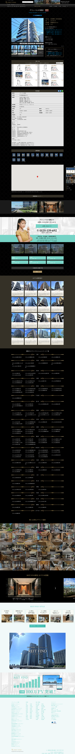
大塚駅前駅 (26, 101)
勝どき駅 (37, 712)
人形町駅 (37, 713)
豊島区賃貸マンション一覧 (14, 4)
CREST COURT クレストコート (16, 730)
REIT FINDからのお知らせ (55, 716)
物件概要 (56, 6)
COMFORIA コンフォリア (15, 706)
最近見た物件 (68, 172)
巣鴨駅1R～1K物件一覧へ (33, 258)
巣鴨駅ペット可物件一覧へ (16, 262)
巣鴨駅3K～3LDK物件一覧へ (52, 262)
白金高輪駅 (37, 709)
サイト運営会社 (53, 719)
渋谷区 (27, 705)
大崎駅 (42, 715)
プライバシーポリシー (54, 713)
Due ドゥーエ (13, 722)
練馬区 (31, 716)
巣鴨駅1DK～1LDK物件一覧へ (34, 262)
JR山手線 (21, 97)
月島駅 (37, 719)
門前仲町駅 (43, 706)
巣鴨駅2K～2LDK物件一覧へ (52, 258)
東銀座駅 (37, 716)
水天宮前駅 (37, 715)
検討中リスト (53, 712)
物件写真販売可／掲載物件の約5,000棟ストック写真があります (28, 55)
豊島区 (23, 95)
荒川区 (31, 713)
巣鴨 (25, 95)
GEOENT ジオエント (14, 744)
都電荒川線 (21, 101)
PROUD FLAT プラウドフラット (16, 709)
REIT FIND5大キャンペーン (37, 625)
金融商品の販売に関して (55, 715)
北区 (26, 713)
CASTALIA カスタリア (14, 715)
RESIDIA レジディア (14, 705)
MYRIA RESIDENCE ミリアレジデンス (17, 723)
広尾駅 (37, 708)
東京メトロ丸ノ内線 (23, 102)
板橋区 (27, 716)
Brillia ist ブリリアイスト (15, 719)
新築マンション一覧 (54, 709)
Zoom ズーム (13, 740)
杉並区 (31, 715)
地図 (60, 6)
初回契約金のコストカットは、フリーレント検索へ (37, 696)
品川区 (27, 708)
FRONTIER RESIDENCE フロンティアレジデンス (17, 737)
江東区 (31, 705)
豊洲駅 (42, 708)
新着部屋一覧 (53, 708)
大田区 (27, 712)
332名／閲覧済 (38, 6)
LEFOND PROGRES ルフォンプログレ (17, 713)
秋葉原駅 (42, 719)
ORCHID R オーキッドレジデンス (16, 716)
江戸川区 (27, 719)
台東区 (31, 709)
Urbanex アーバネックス (15, 712)
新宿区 (27, 706)
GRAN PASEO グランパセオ (15, 725)
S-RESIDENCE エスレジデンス (16, 726)
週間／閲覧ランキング (54, 705)
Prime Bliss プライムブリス (15, 746)
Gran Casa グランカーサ (15, 732)
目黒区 (31, 708)
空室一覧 (64, 6)
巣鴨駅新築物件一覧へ (15, 258)
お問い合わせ (46, 226)
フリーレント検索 (54, 706)
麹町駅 (42, 713)
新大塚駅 (28, 102)
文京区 (27, 709)
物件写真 (51, 6)
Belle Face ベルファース (15, 743)
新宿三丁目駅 (43, 709)
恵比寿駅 (42, 705)
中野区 (27, 715)
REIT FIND (8, 4)
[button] (55, 588)
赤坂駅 (37, 706)
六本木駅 (37, 705)
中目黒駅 (42, 716)
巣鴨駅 (24, 97)
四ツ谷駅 (42, 712)
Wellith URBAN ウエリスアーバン (16, 739)
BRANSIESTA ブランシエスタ (16, 733)
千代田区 (31, 706)
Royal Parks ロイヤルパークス (16, 729)
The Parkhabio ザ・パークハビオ (16, 708)
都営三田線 (21, 98)
